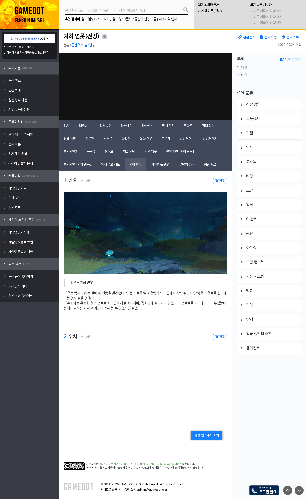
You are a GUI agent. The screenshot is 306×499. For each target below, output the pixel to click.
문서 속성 (268, 37)
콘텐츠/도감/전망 (83, 45)
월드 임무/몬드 (122, 19)
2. (66, 336)
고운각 (166, 139)
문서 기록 (290, 37)
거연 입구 (151, 152)
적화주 (188, 126)
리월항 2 (105, 126)
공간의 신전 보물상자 (148, 19)
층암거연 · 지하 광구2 (78, 164)
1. (66, 180)
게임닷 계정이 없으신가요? (21, 47)
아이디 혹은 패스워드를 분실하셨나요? (27, 52)
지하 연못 (135, 164)
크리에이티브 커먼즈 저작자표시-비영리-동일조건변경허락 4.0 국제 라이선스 (140, 464)
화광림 (126, 139)
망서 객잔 (168, 126)
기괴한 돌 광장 (160, 164)
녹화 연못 (146, 139)
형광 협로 (210, 164)
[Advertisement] (145, 86)
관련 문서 (246, 37)
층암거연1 (186, 139)
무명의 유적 (186, 164)
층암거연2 (209, 139)
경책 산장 (70, 139)
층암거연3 (70, 152)
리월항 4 (147, 126)
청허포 (109, 152)
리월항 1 (84, 126)
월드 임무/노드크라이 (95, 19)
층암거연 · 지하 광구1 (180, 152)
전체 (66, 126)
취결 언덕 (129, 152)
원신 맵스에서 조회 (206, 435)
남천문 (108, 139)
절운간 (89, 139)
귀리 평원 (208, 126)
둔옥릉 (91, 152)
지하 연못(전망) (211, 11)
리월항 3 (126, 126)
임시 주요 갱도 (110, 164)
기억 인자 (171, 19)
